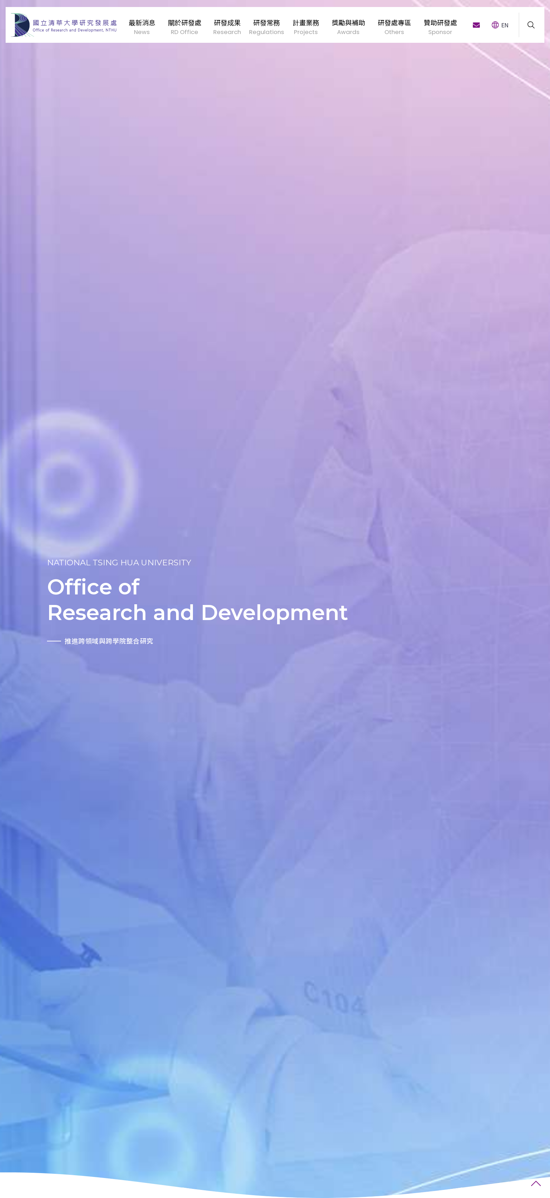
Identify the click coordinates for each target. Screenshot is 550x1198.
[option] (91, 599)
